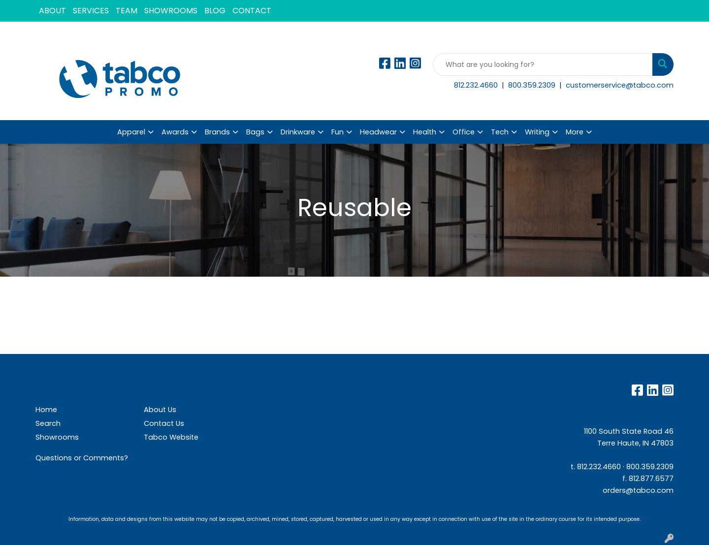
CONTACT (251, 10)
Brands (217, 132)
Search (48, 423)
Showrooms (57, 437)
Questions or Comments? (81, 458)
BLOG (215, 10)
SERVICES (91, 10)
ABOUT (52, 10)
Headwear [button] (378, 132)
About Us (160, 410)
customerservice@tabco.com (620, 85)
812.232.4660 (477, 85)
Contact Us (164, 423)
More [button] (574, 132)
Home (46, 410)
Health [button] (424, 132)
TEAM (126, 10)
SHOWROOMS (170, 10)
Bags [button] (255, 132)
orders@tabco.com (638, 490)
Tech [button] (500, 132)
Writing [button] (537, 132)
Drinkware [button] (298, 132)
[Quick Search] (543, 64)
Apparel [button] (131, 132)
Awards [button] (175, 132)
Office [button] (463, 132)
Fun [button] (337, 132)
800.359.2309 (532, 85)
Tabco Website (171, 437)
